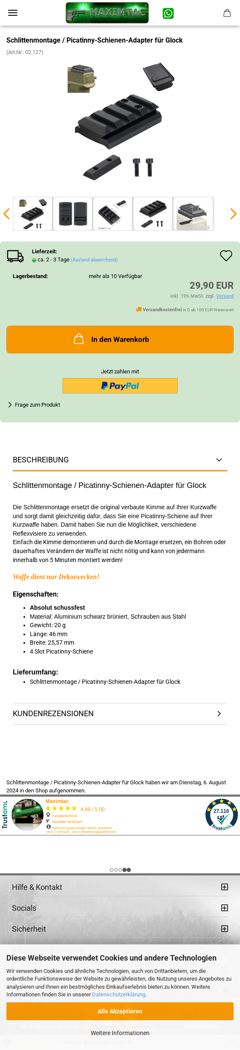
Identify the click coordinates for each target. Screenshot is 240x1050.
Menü (12, 12)
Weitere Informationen (120, 1033)
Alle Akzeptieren (120, 1011)
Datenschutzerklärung (118, 994)
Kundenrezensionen (53, 713)
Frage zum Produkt (37, 405)
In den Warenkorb (110, 338)
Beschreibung (41, 459)
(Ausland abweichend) (94, 260)
